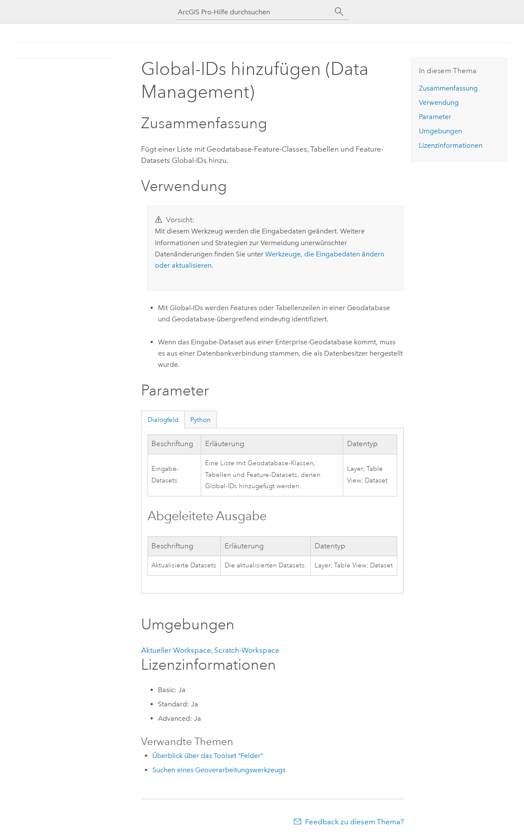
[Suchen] (339, 11)
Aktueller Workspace (176, 650)
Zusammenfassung (448, 88)
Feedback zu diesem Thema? (354, 821)
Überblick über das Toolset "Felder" (207, 756)
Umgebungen (440, 131)
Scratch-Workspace (247, 650)
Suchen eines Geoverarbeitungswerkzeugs (219, 770)
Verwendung (439, 102)
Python (200, 420)
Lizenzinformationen (450, 145)
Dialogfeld (163, 420)
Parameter (435, 117)
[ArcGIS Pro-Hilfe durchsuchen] (253, 11)
